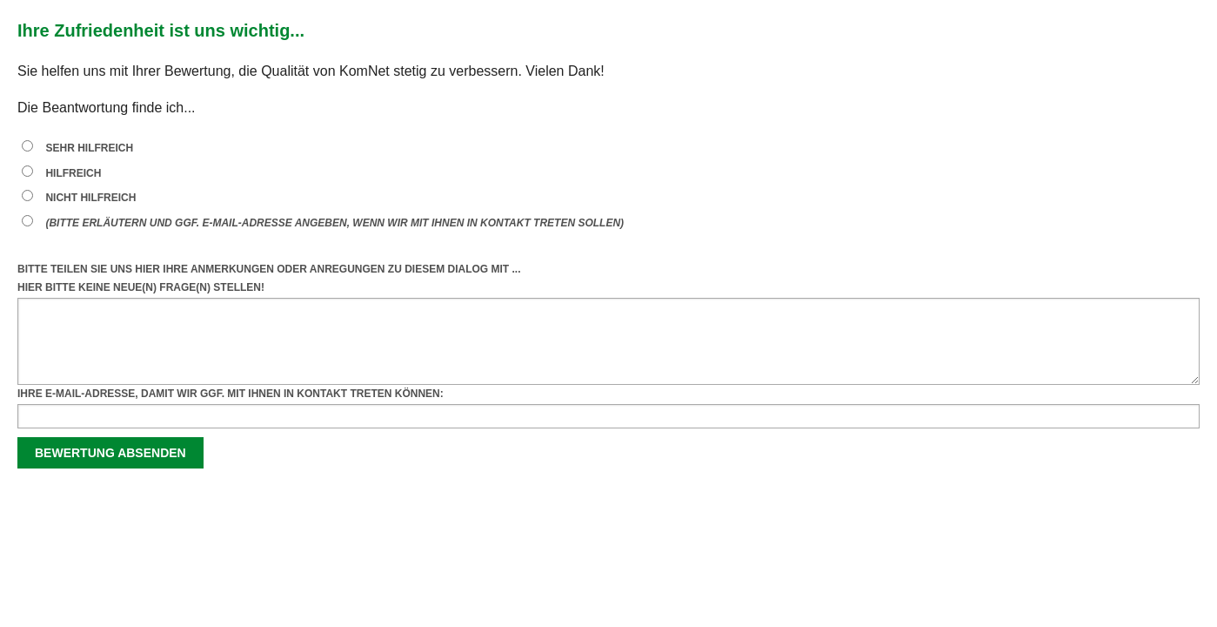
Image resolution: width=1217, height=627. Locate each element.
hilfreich (73, 173)
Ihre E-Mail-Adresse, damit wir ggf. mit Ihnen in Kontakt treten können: (230, 394)
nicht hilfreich (90, 198)
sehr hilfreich (89, 148)
